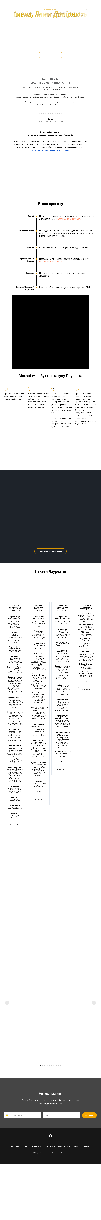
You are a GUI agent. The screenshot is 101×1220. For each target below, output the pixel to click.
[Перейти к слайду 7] (48, 170)
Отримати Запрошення (51, 318)
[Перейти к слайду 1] (40, 1122)
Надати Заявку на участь (68, 275)
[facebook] (50, 1192)
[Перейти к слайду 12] (57, 170)
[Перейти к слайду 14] (61, 170)
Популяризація (36, 1203)
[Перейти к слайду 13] (59, 170)
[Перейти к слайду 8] (50, 170)
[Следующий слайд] (77, 139)
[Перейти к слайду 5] (45, 170)
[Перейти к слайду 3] (41, 170)
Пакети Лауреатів (64, 1203)
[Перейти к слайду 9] (52, 170)
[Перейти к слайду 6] (49, 1122)
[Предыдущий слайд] (24, 139)
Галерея (76, 1203)
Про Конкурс (15, 1203)
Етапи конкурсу (49, 1203)
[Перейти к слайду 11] (55, 170)
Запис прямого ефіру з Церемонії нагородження (50, 207)
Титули (25, 1203)
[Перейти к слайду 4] (43, 170)
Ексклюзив (86, 1203)
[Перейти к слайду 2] (39, 170)
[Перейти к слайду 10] (56, 1122)
